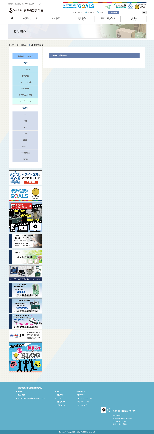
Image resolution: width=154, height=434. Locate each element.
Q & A (59, 391)
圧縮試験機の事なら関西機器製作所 (30, 388)
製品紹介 (24, 45)
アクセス (91, 12)
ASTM (25, 159)
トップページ (14, 45)
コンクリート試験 (25, 82)
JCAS (25, 134)
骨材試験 (25, 76)
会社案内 (60, 395)
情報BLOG (81, 395)
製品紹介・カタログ (25, 56)
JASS (25, 127)
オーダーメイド (25, 101)
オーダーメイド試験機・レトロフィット (31, 398)
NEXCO (25, 146)
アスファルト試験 (25, 95)
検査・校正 (21, 395)
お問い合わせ (61, 405)
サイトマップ (77, 12)
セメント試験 (25, 69)
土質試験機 (25, 89)
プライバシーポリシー (84, 402)
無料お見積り (61, 402)
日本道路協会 (25, 153)
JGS (25, 121)
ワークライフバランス (84, 398)
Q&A (101, 12)
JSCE (25, 140)
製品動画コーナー (83, 391)
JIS (25, 115)
